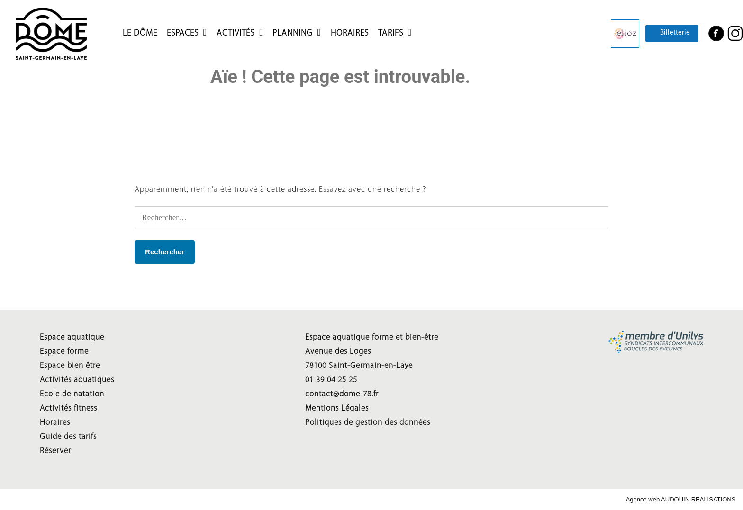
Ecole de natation (72, 394)
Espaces (183, 32)
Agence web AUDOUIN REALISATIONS (681, 499)
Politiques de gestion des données (367, 423)
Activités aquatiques (77, 380)
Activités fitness (68, 408)
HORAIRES (350, 32)
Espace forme (64, 352)
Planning (293, 32)
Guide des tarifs (68, 437)
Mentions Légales (337, 408)
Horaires (55, 423)
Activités (235, 32)
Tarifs (390, 32)
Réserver (55, 451)
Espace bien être (70, 366)
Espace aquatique (72, 337)
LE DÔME (140, 32)
